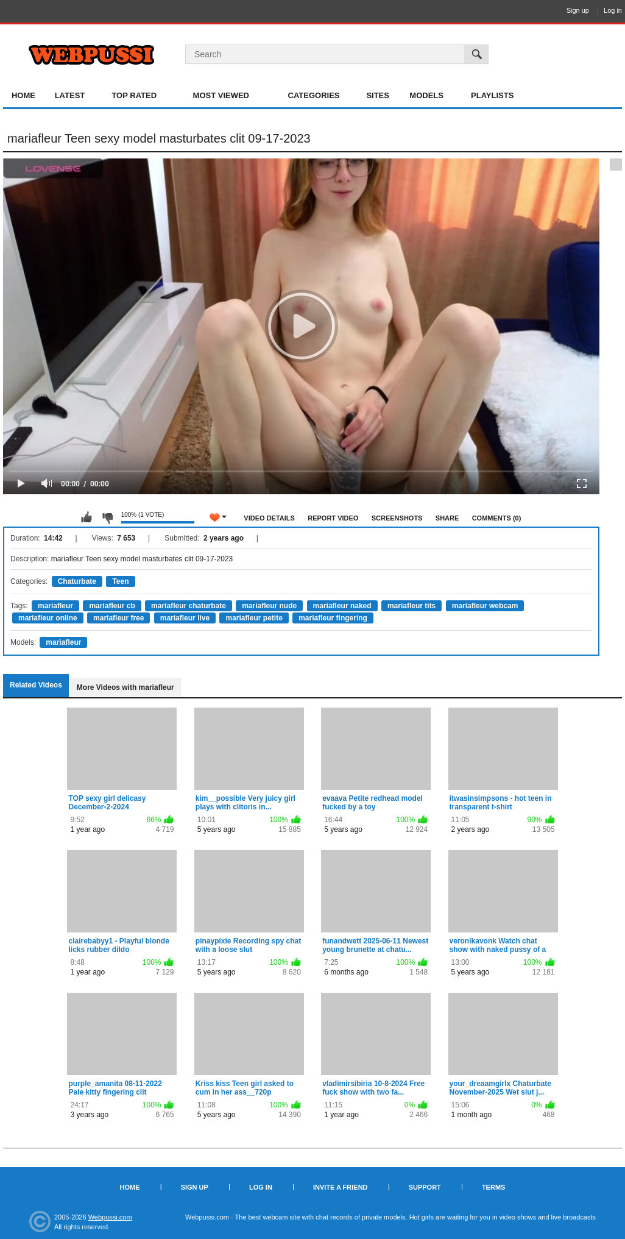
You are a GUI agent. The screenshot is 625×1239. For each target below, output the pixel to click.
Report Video (333, 518)
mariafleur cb (112, 606)
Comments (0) (496, 518)
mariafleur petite (253, 618)
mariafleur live (185, 618)
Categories (314, 95)
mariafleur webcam (485, 606)
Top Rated (134, 95)
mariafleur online (47, 618)
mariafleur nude (269, 606)
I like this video (86, 517)
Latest (70, 95)
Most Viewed (221, 95)
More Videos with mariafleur (125, 687)
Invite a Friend (340, 1187)
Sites (377, 95)
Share (447, 518)
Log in (613, 10)
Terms (494, 1187)
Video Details (269, 518)
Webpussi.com (110, 1217)
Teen (120, 581)
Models (426, 95)
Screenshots (397, 518)
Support (425, 1187)
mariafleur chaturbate (188, 606)
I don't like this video (107, 517)
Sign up (578, 10)
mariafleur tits (411, 606)
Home (23, 95)
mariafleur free (118, 618)
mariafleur (55, 606)
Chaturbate (77, 581)
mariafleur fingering (332, 618)
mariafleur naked (342, 606)
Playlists (492, 95)
